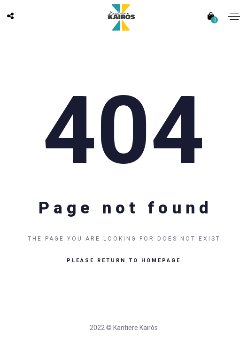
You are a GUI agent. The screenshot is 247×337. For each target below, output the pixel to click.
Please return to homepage (124, 260)
